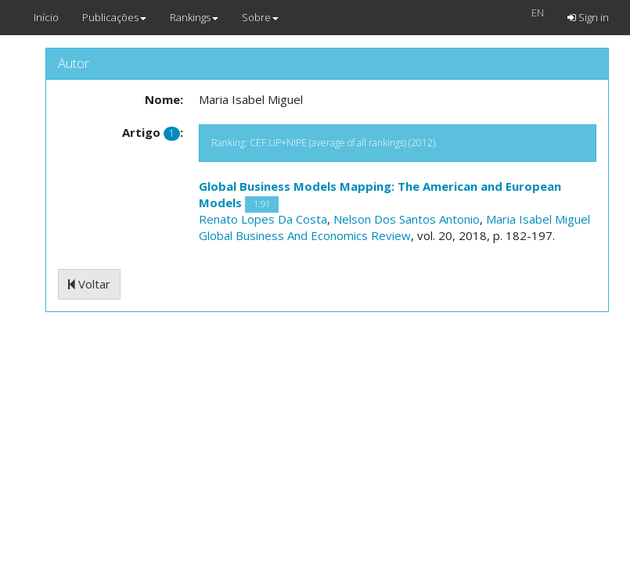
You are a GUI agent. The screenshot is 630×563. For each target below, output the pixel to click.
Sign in (588, 17)
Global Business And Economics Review (305, 235)
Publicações (114, 17)
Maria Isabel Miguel (538, 219)
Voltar (89, 284)
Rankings (194, 17)
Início (46, 17)
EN (537, 12)
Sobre (260, 17)
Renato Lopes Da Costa (263, 219)
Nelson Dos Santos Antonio (406, 219)
